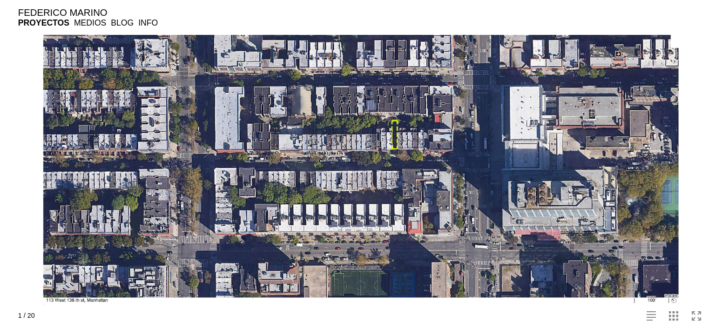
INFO (148, 23)
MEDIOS (90, 23)
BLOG (122, 23)
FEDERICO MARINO (63, 12)
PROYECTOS (43, 23)
